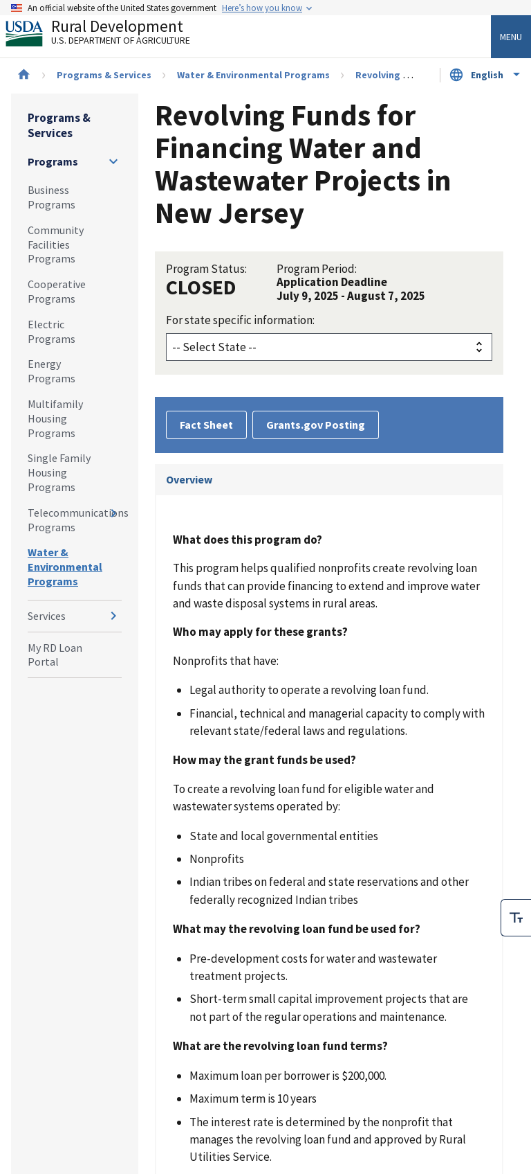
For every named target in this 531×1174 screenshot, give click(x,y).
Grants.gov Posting (315, 425)
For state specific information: (240, 320)
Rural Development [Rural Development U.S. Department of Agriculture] (109, 35)
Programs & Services (104, 75)
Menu (511, 36)
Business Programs (51, 197)
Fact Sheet (206, 425)
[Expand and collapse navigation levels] (113, 161)
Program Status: (206, 268)
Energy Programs (51, 371)
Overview (189, 479)
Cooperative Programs (57, 291)
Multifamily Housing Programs (55, 418)
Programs (53, 161)
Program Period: (317, 268)
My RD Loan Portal (55, 655)
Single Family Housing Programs (59, 472)
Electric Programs (51, 331)
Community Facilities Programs (56, 244)
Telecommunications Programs (75, 520)
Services (47, 616)
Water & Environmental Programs (253, 75)
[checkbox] (516, 917)
